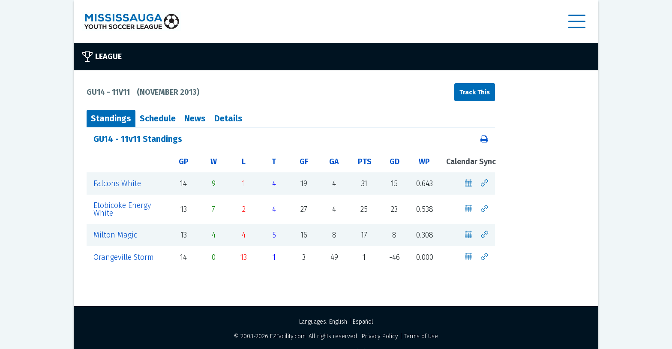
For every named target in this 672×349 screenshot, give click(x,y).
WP (424, 161)
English (338, 321)
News (195, 118)
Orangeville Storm (123, 257)
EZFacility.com (288, 336)
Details (228, 118)
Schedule (158, 118)
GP (184, 161)
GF (304, 161)
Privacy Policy (380, 336)
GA (334, 161)
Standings (111, 118)
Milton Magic (115, 235)
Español (363, 321)
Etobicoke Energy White (122, 209)
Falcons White (117, 183)
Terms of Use (421, 336)
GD (394, 161)
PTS (365, 161)
